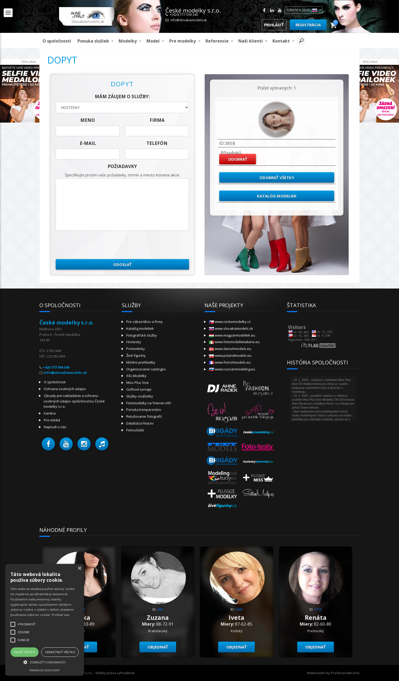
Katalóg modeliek (277, 195)
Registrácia (308, 24)
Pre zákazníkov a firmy (144, 321)
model (153, 41)
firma (157, 120)
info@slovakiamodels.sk (189, 20)
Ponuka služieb (93, 41)
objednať (158, 646)
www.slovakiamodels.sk (231, 328)
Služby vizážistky (139, 396)
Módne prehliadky (140, 362)
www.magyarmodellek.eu (232, 335)
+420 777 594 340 (56, 367)
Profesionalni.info (345, 672)
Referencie (217, 41)
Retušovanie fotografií (144, 416)
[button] (48, 443)
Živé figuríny (136, 355)
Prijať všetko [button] (24, 652)
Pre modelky (182, 41)
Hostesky (133, 341)
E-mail (88, 143)
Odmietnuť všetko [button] (60, 652)
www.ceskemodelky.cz (230, 321)
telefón (156, 143)
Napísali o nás (55, 427)
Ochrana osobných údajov (65, 388)
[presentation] (95, 245)
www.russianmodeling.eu (232, 369)
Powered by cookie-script (44, 670)
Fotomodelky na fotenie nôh (148, 403)
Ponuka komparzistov (143, 409)
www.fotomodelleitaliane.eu (234, 341)
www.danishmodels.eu (230, 348)
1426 (239, 609)
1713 (318, 609)
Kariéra (50, 413)
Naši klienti (250, 41)
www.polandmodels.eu (230, 355)
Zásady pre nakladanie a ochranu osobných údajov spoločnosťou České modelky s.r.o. (74, 401)
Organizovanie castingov (146, 369)
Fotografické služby (141, 335)
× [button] (79, 568)
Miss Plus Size (137, 382)
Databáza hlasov (140, 423)
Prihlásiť (274, 24)
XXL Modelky (136, 375)
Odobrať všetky (276, 177)
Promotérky (135, 348)
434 (160, 609)
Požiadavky (122, 166)
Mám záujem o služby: (122, 96)
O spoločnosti (57, 41)
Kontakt (281, 41)
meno (87, 120)
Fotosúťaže (135, 430)
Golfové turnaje (138, 389)
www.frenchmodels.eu (230, 362)
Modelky (128, 41)
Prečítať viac (61, 615)
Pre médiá (52, 420)
